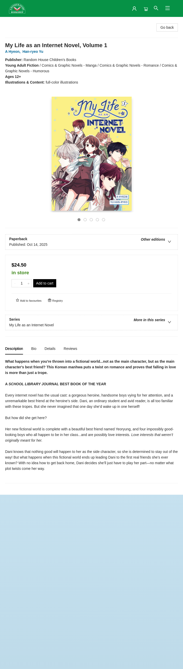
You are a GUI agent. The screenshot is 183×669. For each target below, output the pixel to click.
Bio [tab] (33, 349)
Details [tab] (49, 349)
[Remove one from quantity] (15, 283)
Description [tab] (14, 349)
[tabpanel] (91, 421)
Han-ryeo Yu (33, 51)
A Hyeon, (13, 51)
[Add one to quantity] (28, 283)
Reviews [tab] (70, 349)
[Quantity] (21, 283)
